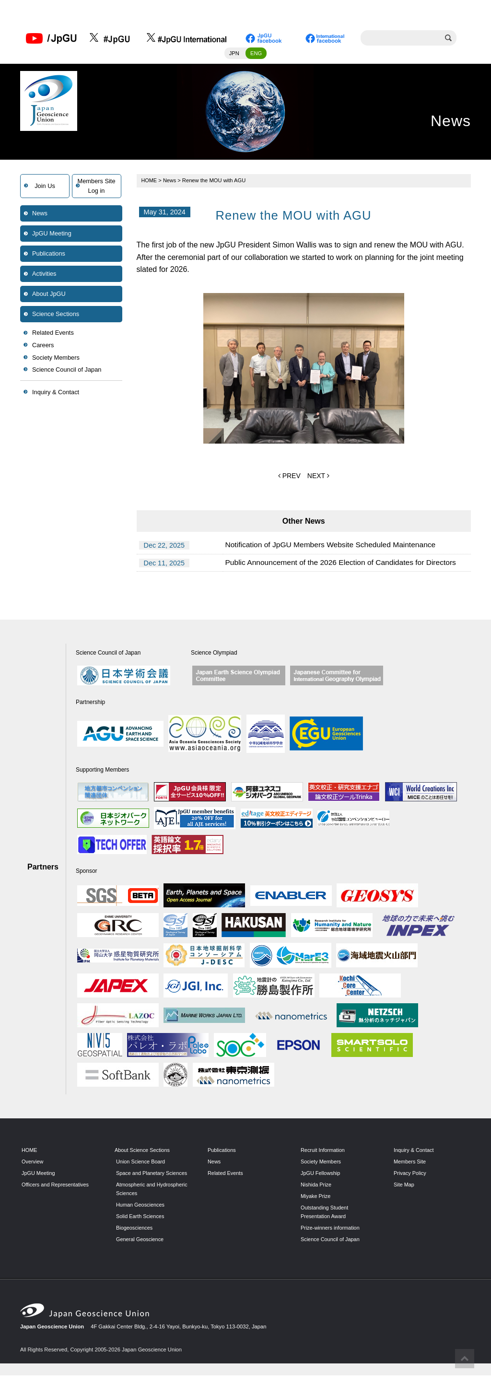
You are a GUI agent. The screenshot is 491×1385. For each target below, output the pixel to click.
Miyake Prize (316, 1196)
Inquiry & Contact (55, 393)
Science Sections (55, 314)
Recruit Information (323, 1151)
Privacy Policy (410, 1174)
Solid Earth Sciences (140, 1225)
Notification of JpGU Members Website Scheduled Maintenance (333, 546)
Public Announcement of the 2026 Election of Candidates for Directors (344, 563)
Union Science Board (141, 1162)
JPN (234, 54)
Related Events (53, 333)
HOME (149, 181)
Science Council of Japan (66, 370)
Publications (48, 254)
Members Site (410, 1162)
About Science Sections (143, 1151)
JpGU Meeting (51, 234)
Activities (44, 274)
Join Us (45, 186)
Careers (43, 346)
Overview (33, 1162)
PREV (289, 476)
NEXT (318, 476)
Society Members (56, 358)
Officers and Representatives (56, 1185)
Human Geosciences (141, 1214)
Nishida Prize (316, 1185)
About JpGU (49, 294)
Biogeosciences (134, 1237)
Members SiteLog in (97, 186)
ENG (256, 54)
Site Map (404, 1185)
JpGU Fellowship (321, 1174)
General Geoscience (140, 1248)
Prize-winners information (331, 1228)
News (39, 214)
